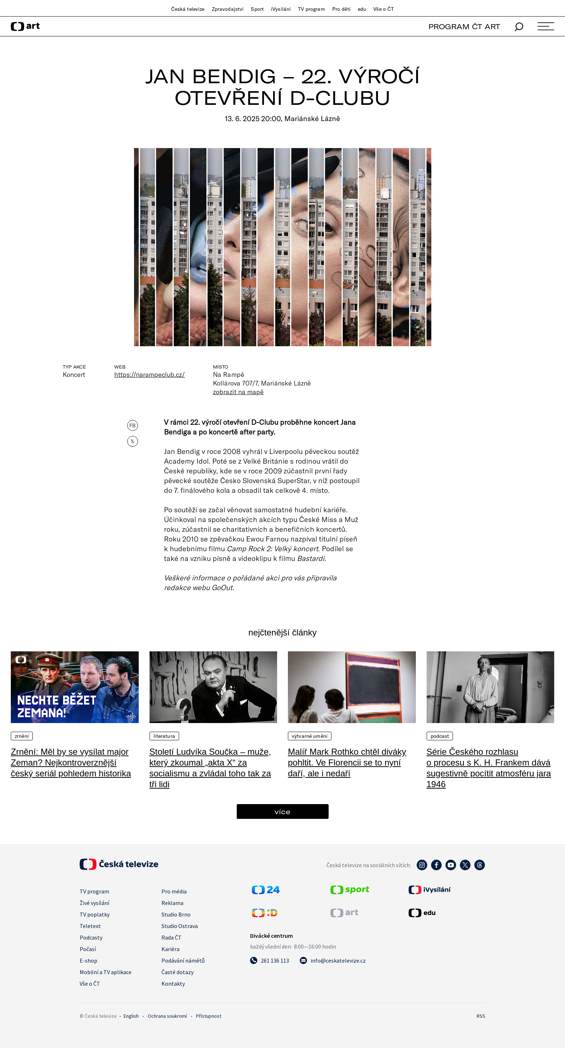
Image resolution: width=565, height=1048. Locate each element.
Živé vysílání (94, 902)
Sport (257, 9)
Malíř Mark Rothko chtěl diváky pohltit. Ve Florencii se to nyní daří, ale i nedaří (347, 762)
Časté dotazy (177, 972)
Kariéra (170, 949)
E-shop (88, 960)
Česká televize (188, 9)
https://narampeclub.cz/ (149, 374)
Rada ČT (171, 937)
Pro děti (341, 9)
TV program (311, 9)
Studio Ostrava (179, 925)
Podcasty (91, 937)
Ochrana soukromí (167, 1016)
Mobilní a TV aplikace (106, 972)
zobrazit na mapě (238, 392)
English (131, 1016)
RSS (481, 1016)
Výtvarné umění (310, 736)
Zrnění (22, 736)
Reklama (172, 902)
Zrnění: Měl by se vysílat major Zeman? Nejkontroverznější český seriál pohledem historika (71, 762)
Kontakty (173, 983)
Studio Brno (176, 914)
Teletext (90, 925)
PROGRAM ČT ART (464, 26)
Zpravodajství (228, 9)
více (282, 811)
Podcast (440, 736)
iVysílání (281, 9)
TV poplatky (95, 914)
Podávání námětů (183, 960)
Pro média (174, 891)
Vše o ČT (383, 9)
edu (362, 9)
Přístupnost (208, 1016)
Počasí (88, 949)
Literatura (164, 736)
